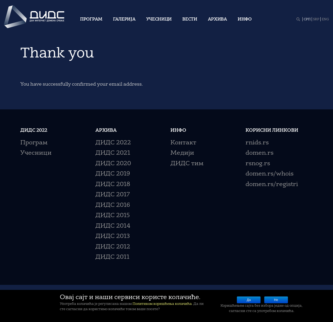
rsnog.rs (258, 164)
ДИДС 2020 (113, 164)
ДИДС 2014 (112, 226)
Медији (182, 153)
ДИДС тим (186, 164)
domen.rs (259, 153)
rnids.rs (257, 143)
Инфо (245, 19)
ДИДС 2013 (112, 236)
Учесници (159, 19)
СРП (307, 19)
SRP (316, 19)
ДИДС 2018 (112, 185)
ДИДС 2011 (112, 257)
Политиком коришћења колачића (162, 304)
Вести (189, 19)
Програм (91, 19)
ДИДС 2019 (112, 174)
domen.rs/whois (269, 174)
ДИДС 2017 (112, 195)
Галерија (124, 19)
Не (276, 300)
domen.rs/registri (272, 185)
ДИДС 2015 (112, 216)
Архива (217, 19)
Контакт (183, 143)
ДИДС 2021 (112, 153)
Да (249, 300)
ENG (325, 19)
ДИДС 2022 (113, 143)
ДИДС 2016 (112, 205)
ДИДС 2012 (112, 247)
